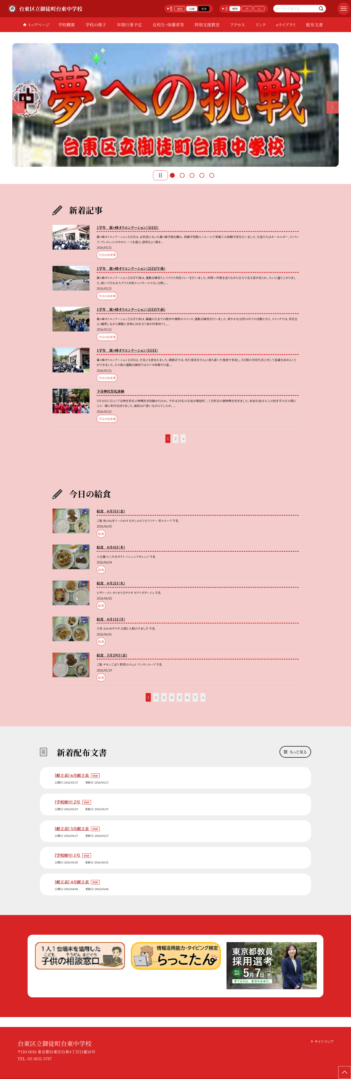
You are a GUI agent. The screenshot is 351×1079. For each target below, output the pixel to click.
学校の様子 (96, 24)
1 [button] (172, 175)
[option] (175, 105)
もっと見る (298, 752)
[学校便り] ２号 (68, 802)
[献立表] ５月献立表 (72, 828)
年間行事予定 (129, 24)
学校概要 (66, 24)
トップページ (38, 24)
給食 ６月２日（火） (111, 583)
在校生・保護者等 (168, 24)
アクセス (237, 24)
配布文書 (314, 24)
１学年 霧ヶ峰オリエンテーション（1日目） (127, 350)
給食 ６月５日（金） (111, 511)
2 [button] (182, 175)
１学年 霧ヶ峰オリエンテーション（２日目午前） (131, 309)
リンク (260, 24)
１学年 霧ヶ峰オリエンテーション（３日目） (128, 227)
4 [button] (201, 175)
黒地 (204, 9)
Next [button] (332, 107)
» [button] (183, 438)
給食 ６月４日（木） (111, 547)
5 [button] (211, 175)
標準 (235, 9)
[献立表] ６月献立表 (72, 775)
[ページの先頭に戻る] (344, 1072)
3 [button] (192, 175)
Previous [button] (18, 107)
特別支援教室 (207, 24)
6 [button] (187, 697)
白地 (191, 9)
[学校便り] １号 (68, 855)
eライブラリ (286, 24)
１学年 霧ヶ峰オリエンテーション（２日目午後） (131, 268)
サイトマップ (323, 1041)
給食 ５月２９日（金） (112, 655)
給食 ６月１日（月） (111, 619)
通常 (179, 9)
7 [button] (195, 697)
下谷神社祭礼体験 (110, 391)
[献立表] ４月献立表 (72, 882)
